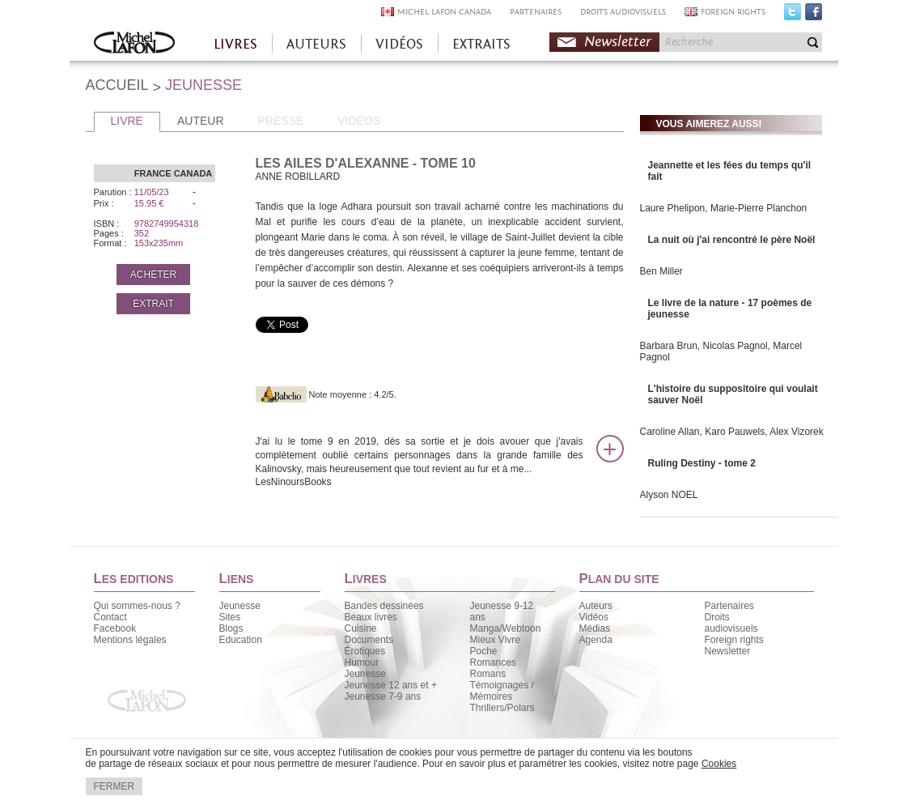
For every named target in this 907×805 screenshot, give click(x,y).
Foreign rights (734, 639)
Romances (493, 662)
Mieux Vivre (495, 639)
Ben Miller (661, 271)
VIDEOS (358, 120)
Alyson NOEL (669, 494)
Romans (488, 673)
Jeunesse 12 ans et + (391, 685)
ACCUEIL (117, 85)
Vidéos (593, 617)
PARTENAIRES (536, 11)
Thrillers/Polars (502, 707)
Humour (362, 662)
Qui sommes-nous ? (137, 605)
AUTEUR (200, 120)
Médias (595, 628)
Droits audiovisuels (731, 622)
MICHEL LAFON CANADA (444, 11)
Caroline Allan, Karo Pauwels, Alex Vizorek (732, 431)
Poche (484, 651)
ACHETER (153, 274)
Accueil (134, 44)
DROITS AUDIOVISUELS (623, 11)
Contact (110, 617)
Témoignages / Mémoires (502, 690)
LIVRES (235, 44)
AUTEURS (316, 44)
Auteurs (595, 605)
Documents (369, 639)
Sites (230, 617)
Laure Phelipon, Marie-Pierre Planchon (723, 208)
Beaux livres (371, 617)
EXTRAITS (481, 44)
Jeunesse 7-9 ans (383, 696)
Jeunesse (240, 605)
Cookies (718, 763)
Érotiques (365, 651)
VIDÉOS (399, 44)
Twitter (792, 15)
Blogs (231, 628)
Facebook (813, 15)
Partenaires (729, 605)
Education (240, 639)
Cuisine (361, 628)
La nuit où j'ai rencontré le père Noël (732, 239)
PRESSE (281, 120)
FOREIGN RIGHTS (733, 11)
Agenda (595, 639)
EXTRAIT (153, 303)
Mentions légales (130, 639)
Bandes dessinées (384, 605)
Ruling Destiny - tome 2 (702, 463)
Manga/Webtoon (505, 628)
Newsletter (617, 41)
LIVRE (127, 120)
